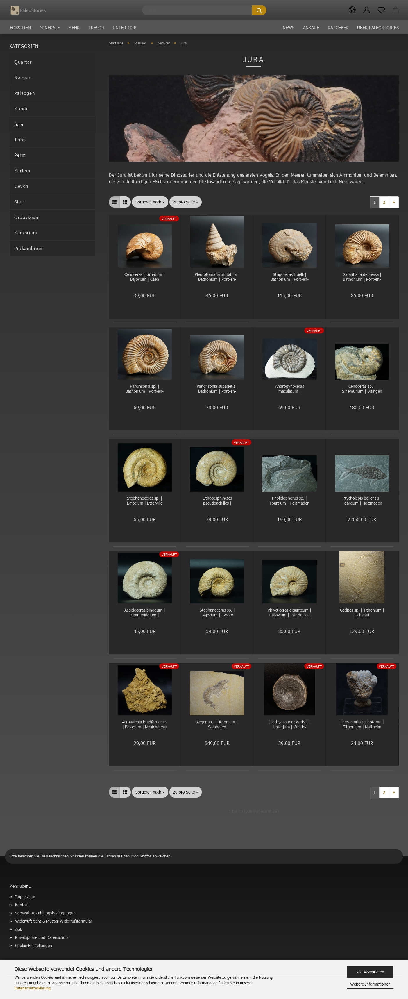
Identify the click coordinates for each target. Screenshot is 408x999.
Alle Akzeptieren (370, 972)
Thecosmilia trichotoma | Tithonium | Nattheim (362, 725)
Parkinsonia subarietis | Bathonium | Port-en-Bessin (217, 389)
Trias (20, 139)
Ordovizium (27, 217)
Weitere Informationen (370, 984)
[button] (352, 10)
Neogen (22, 77)
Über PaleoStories (378, 28)
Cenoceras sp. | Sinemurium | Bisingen (362, 389)
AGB (18, 929)
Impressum (25, 896)
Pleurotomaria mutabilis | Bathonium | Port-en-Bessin (217, 277)
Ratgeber (338, 28)
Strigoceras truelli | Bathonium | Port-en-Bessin (290, 277)
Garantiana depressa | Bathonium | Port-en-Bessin (362, 277)
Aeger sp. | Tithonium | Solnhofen (217, 725)
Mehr (74, 28)
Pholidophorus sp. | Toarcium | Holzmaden (289, 501)
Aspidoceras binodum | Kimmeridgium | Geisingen (144, 613)
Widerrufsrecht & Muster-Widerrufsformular (53, 921)
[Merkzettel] (381, 10)
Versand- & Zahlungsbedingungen (45, 913)
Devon (21, 186)
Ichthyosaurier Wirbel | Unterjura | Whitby (289, 725)
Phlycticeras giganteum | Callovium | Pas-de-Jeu (289, 613)
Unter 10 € (124, 28)
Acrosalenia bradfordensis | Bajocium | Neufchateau (144, 725)
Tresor (96, 28)
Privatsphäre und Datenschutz (42, 937)
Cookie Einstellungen (33, 945)
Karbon (22, 171)
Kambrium (25, 232)
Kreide (21, 108)
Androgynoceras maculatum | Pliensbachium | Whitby (289, 389)
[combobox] (150, 202)
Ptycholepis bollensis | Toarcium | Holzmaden (362, 501)
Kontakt (22, 904)
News (288, 28)
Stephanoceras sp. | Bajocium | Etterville (144, 501)
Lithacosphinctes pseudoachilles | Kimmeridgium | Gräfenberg (217, 501)
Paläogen (24, 93)
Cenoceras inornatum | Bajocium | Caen (144, 277)
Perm (20, 155)
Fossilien (20, 28)
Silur (19, 202)
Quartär (23, 62)
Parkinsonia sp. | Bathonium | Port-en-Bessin (145, 389)
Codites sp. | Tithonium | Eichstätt (362, 613)
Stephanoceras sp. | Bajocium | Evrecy (217, 613)
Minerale (50, 28)
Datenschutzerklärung (33, 988)
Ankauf (311, 28)
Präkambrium (29, 248)
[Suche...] (259, 10)
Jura (18, 124)
